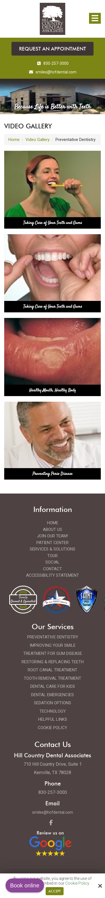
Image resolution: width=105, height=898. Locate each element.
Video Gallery (37, 139)
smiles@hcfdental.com (52, 812)
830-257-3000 (52, 63)
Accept (54, 891)
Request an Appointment (52, 49)
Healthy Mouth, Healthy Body (52, 390)
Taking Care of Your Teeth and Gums (52, 223)
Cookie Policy (77, 883)
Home (14, 139)
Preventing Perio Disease (52, 474)
